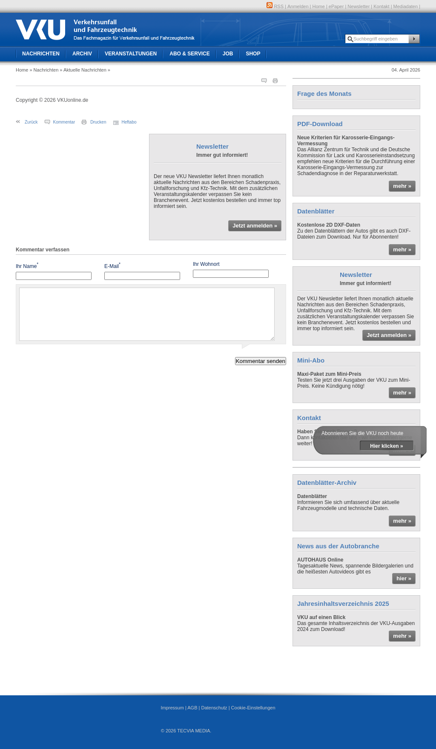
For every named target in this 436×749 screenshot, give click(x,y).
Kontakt (381, 6)
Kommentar (64, 122)
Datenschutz (214, 707)
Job (228, 54)
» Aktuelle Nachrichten (83, 69)
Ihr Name (27, 265)
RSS (275, 6)
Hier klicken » (386, 446)
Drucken (98, 122)
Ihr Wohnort (206, 264)
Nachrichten (41, 54)
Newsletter (358, 6)
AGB (192, 707)
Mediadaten (405, 6)
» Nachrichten (43, 69)
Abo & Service (189, 54)
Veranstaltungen (131, 54)
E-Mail (112, 265)
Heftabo (129, 122)
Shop (253, 54)
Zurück (31, 122)
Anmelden (298, 6)
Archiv (82, 54)
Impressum (172, 707)
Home (319, 6)
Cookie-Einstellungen (253, 707)
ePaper (336, 6)
